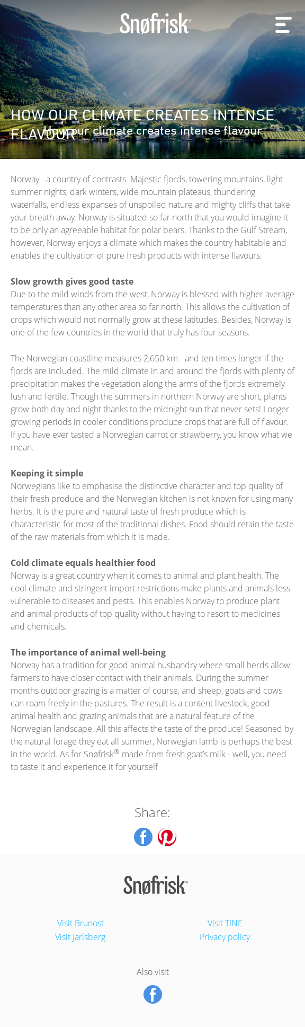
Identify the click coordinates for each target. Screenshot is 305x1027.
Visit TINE (225, 923)
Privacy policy (225, 937)
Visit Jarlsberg (80, 937)
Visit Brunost (80, 923)
